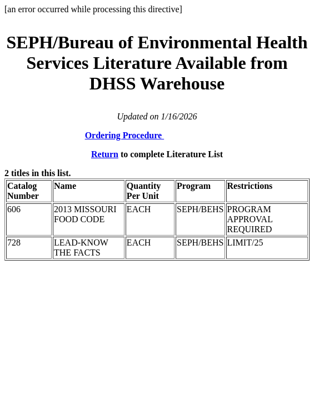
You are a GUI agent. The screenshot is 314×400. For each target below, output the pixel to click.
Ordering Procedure (125, 135)
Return (104, 154)
